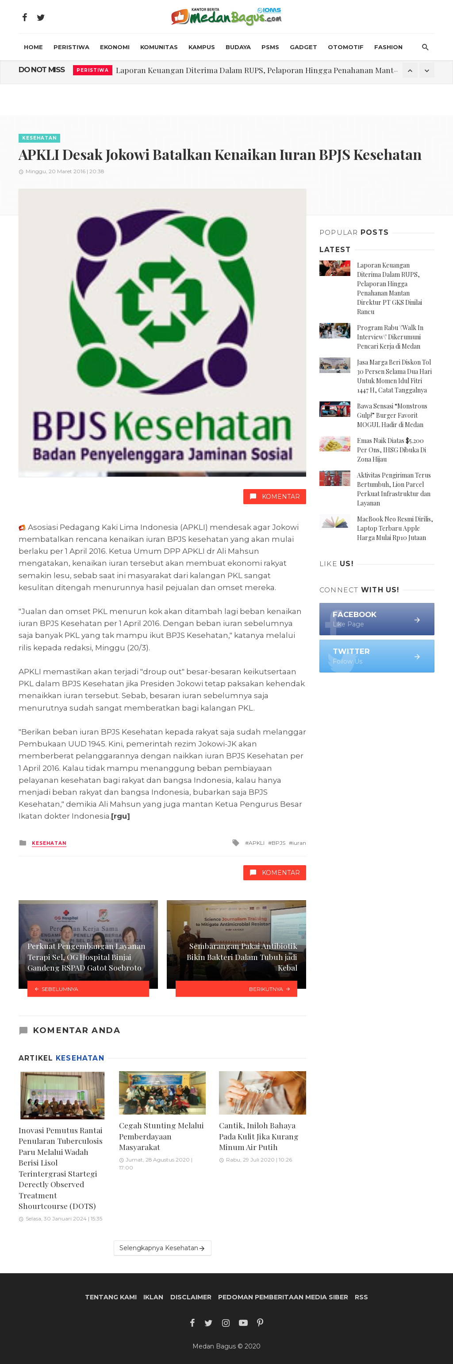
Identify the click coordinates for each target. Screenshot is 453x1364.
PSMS (270, 47)
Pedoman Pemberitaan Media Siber (283, 1297)
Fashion (388, 47)
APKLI (257, 842)
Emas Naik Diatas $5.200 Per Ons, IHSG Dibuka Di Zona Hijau (391, 449)
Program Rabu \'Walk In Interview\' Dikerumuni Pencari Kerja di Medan (390, 336)
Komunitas (159, 47)
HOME (33, 47)
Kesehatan (39, 138)
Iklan (153, 1297)
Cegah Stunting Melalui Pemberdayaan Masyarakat (161, 1136)
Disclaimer (190, 1297)
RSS (361, 1297)
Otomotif (346, 47)
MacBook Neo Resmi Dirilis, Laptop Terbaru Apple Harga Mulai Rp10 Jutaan (395, 528)
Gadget (303, 47)
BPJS (278, 842)
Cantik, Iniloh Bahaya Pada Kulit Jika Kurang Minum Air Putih (259, 1136)
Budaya (238, 47)
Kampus (201, 47)
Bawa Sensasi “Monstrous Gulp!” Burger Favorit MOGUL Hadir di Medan (392, 415)
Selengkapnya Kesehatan (162, 1248)
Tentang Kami (111, 1297)
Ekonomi (115, 47)
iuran (299, 842)
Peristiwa (71, 47)
